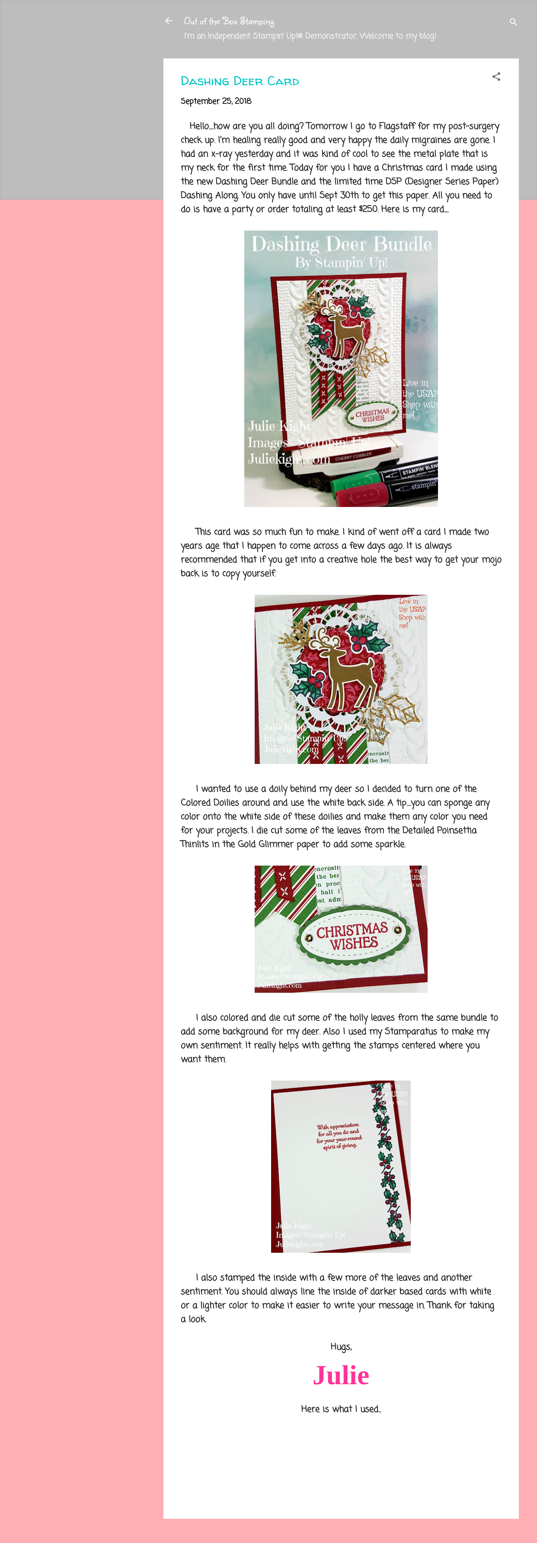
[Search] (513, 23)
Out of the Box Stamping (229, 20)
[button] (496, 78)
